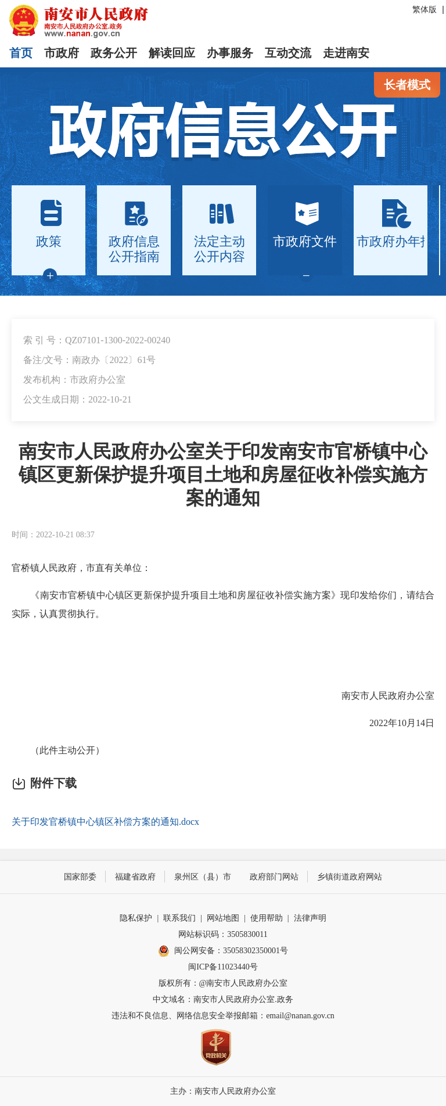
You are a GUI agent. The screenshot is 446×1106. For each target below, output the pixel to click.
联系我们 (179, 918)
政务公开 (114, 52)
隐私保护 (136, 918)
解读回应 (172, 52)
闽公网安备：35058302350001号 (223, 951)
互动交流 (288, 52)
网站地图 (223, 918)
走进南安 (346, 52)
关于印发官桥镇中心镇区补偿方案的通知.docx (105, 822)
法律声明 (310, 918)
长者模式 (407, 84)
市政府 (61, 52)
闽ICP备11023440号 (222, 967)
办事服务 (230, 52)
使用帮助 (266, 918)
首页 (21, 52)
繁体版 (424, 9)
